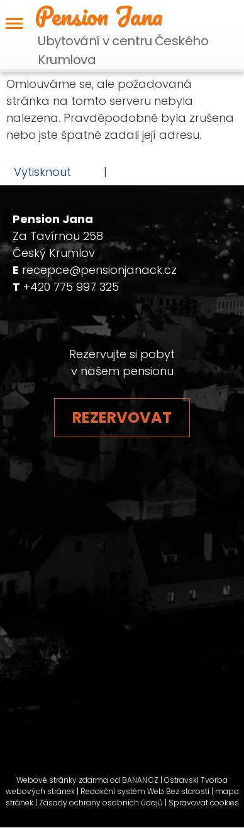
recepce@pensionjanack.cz (99, 270)
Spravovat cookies (204, 802)
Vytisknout (36, 171)
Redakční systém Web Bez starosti (144, 791)
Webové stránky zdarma (62, 780)
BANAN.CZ (140, 780)
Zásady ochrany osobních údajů (101, 802)
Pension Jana (98, 15)
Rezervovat (122, 417)
